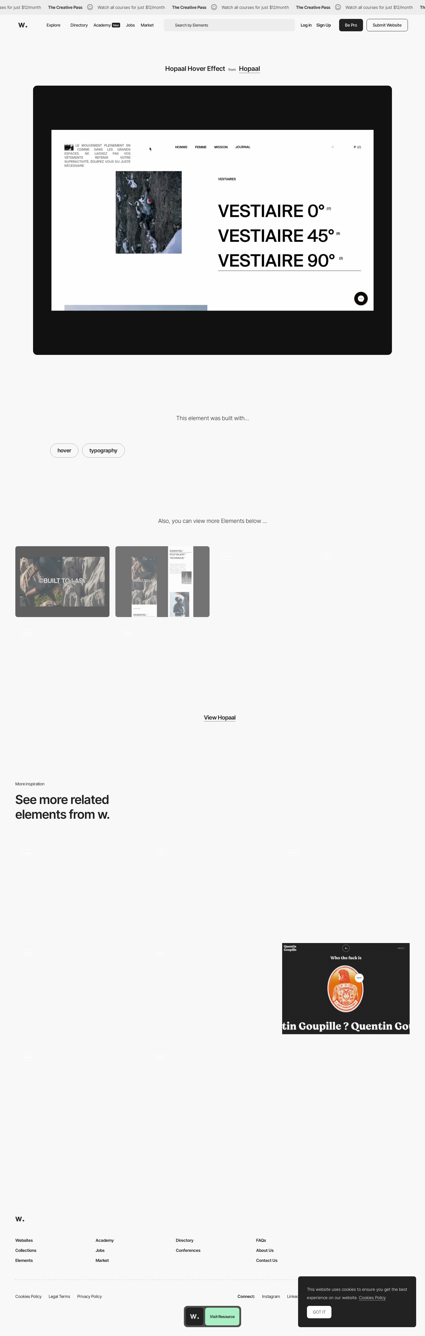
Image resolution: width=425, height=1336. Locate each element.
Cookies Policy (28, 1296)
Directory (79, 24)
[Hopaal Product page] (162, 658)
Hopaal (249, 68)
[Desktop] (62, 581)
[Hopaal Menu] (62, 658)
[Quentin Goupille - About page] (346, 988)
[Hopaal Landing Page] (262, 581)
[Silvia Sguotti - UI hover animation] (346, 888)
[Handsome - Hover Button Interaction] (212, 888)
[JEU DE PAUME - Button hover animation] (212, 988)
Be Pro (351, 24)
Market (147, 24)
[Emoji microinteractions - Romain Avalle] (79, 1093)
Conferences (188, 1250)
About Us (265, 1250)
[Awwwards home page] (194, 1316)
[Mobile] (162, 581)
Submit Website (387, 24)
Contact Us (266, 1260)
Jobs (130, 24)
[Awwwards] (22, 25)
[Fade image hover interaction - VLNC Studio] (79, 888)
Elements (24, 1260)
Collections (25, 1250)
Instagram (271, 1296)
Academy (107, 24)
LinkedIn (294, 1296)
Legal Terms (59, 1296)
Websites (24, 1240)
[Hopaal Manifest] (363, 581)
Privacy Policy (89, 1296)
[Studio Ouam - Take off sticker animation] (212, 1093)
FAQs (261, 1240)
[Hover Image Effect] (79, 991)
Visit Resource (222, 1316)
